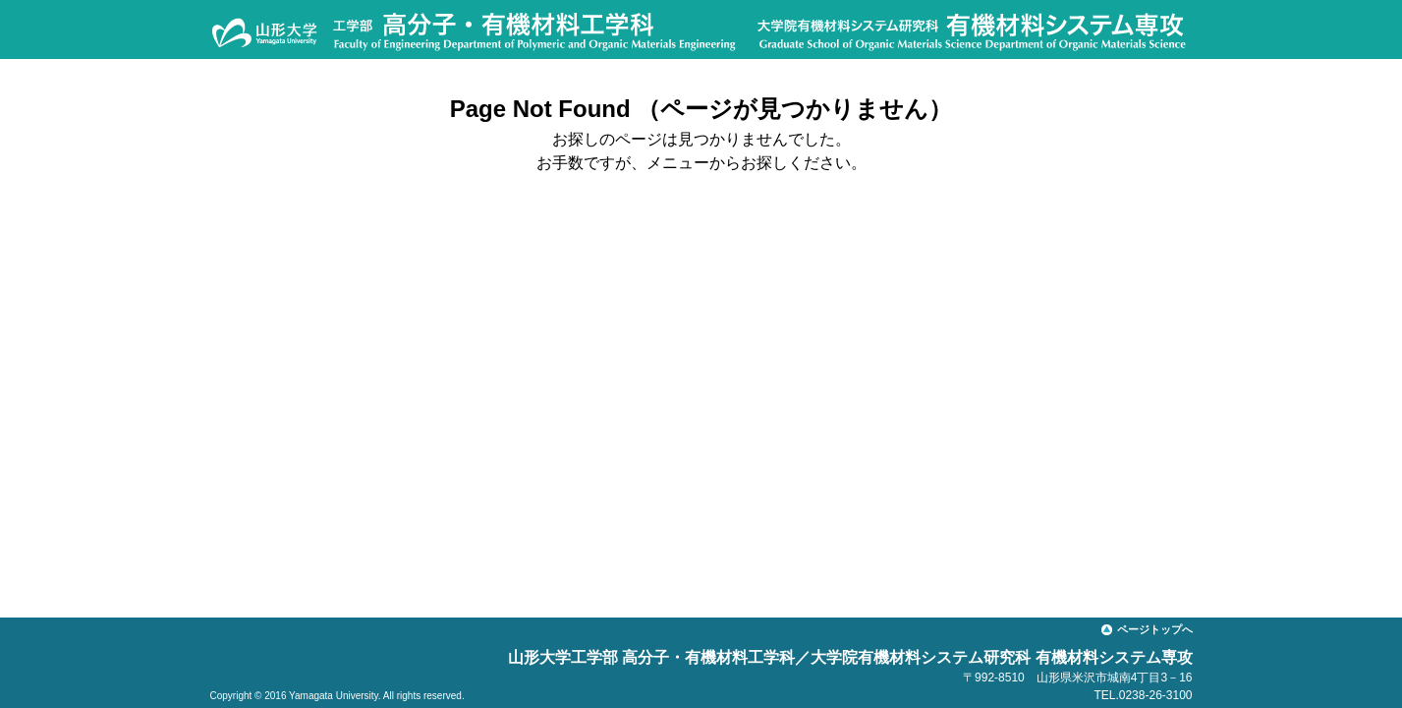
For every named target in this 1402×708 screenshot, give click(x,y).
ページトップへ (1155, 629)
